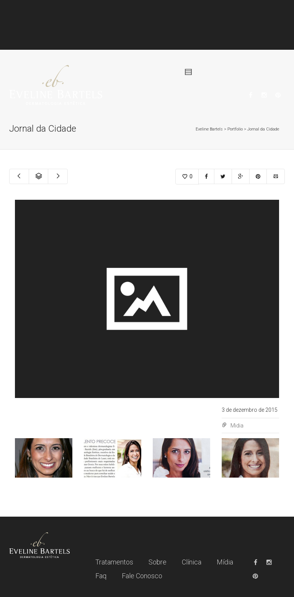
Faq (100, 576)
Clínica (191, 562)
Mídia (225, 562)
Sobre (158, 562)
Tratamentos (114, 562)
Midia (236, 425)
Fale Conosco (142, 576)
